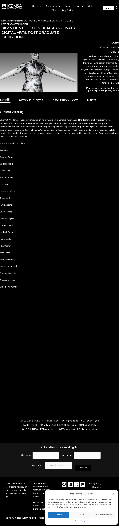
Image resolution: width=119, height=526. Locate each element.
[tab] (5, 101)
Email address (37, 465)
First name (26, 455)
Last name (67, 455)
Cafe (90, 6)
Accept (58, 514)
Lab (79, 6)
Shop (54, 10)
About (36, 6)
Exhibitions (53, 6)
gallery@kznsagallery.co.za (103, 90)
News (68, 6)
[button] (113, 494)
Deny (81, 514)
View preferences (104, 514)
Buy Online (67, 10)
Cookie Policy (80, 521)
